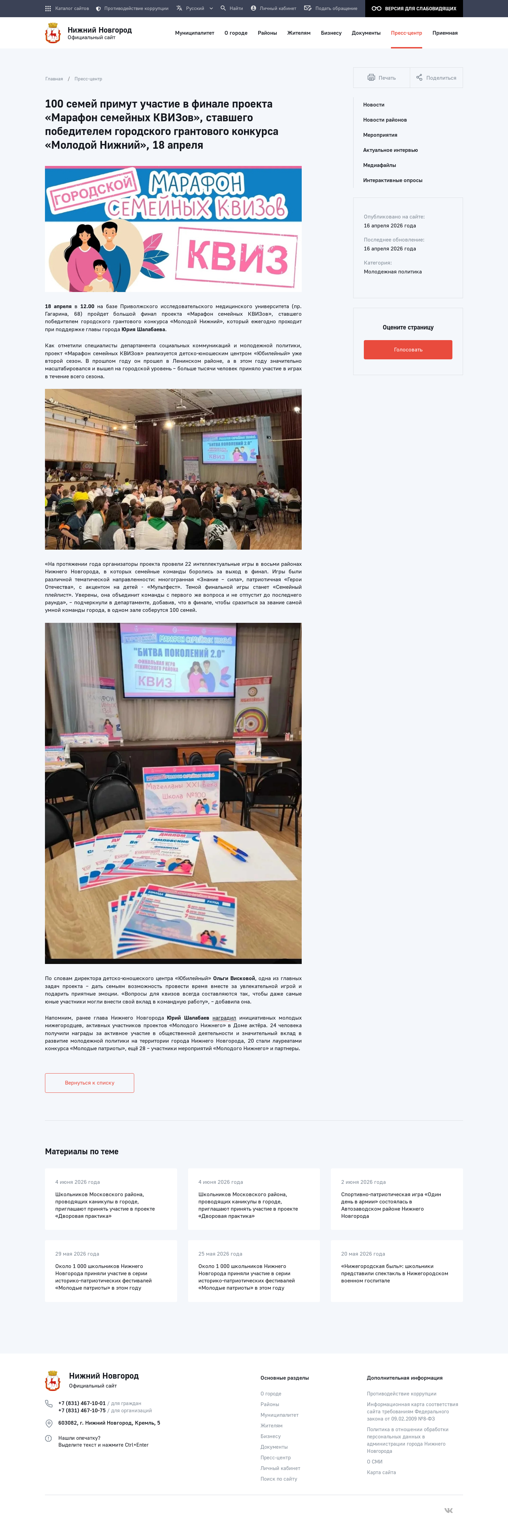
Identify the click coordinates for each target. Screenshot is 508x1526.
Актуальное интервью (390, 150)
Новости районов (385, 119)
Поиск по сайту (279, 1479)
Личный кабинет (280, 1468)
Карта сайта (381, 1472)
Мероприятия (380, 135)
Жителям (271, 1426)
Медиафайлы (379, 165)
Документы (274, 1447)
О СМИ (375, 1462)
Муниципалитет (280, 1415)
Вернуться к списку (89, 1082)
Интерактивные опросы (393, 180)
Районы (270, 1404)
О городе (271, 1394)
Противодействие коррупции (132, 8)
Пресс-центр (88, 79)
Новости (373, 104)
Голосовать (408, 349)
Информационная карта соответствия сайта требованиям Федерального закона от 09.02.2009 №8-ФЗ (412, 1411)
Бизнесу (271, 1436)
